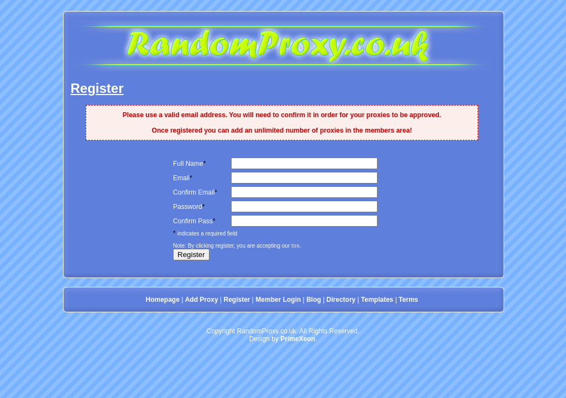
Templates (377, 299)
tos (295, 246)
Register (236, 299)
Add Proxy (201, 299)
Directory (341, 299)
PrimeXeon (297, 339)
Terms (408, 299)
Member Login (278, 299)
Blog (313, 299)
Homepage (163, 299)
